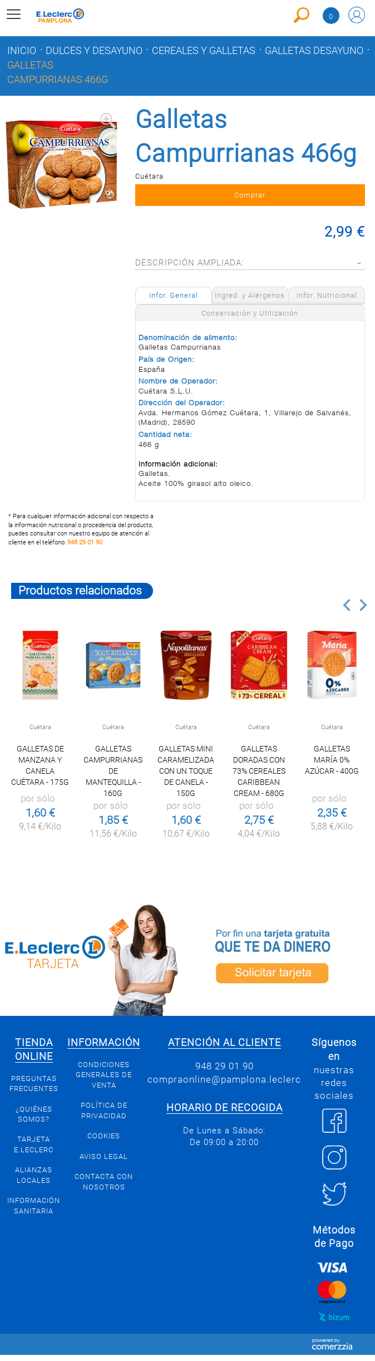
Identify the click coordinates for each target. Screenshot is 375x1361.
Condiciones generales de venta (104, 1074)
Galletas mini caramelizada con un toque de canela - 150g (185, 771)
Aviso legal (104, 1156)
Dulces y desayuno (94, 51)
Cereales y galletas (203, 51)
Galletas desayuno (314, 51)
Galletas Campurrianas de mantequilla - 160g (112, 771)
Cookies (103, 1136)
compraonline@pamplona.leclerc (224, 1079)
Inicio (21, 51)
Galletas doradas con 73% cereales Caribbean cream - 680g (259, 771)
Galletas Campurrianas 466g (57, 72)
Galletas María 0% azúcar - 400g (332, 759)
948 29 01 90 (84, 542)
